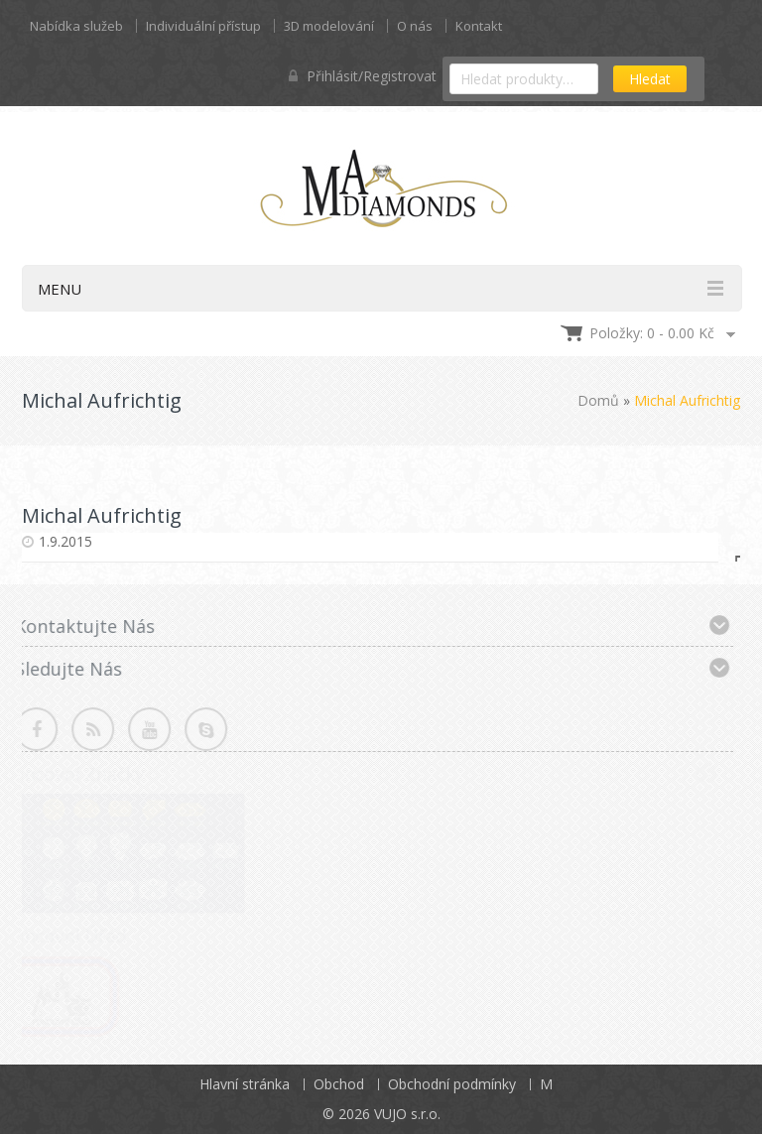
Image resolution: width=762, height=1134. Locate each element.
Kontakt (478, 26)
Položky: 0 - (651, 332)
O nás (415, 26)
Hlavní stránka (244, 1083)
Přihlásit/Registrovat (363, 75)
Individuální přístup (203, 26)
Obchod (339, 1083)
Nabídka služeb (76, 26)
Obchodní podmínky (452, 1083)
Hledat (650, 78)
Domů (598, 400)
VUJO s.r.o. (407, 1113)
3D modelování (329, 26)
